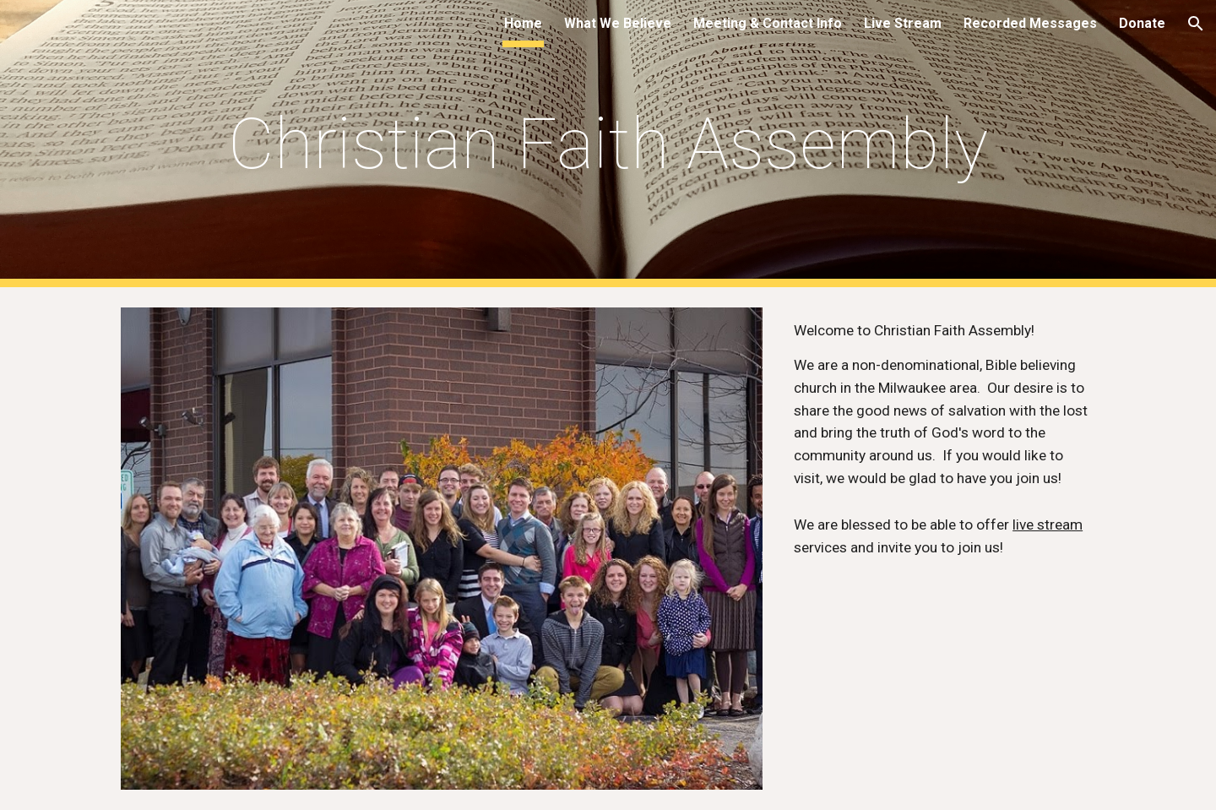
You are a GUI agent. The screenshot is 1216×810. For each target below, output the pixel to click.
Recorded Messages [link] (1030, 23)
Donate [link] (1142, 23)
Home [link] (523, 23)
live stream (1047, 524)
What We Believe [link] (617, 23)
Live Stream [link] (903, 23)
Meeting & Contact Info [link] (767, 23)
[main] (608, 144)
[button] (1195, 23)
